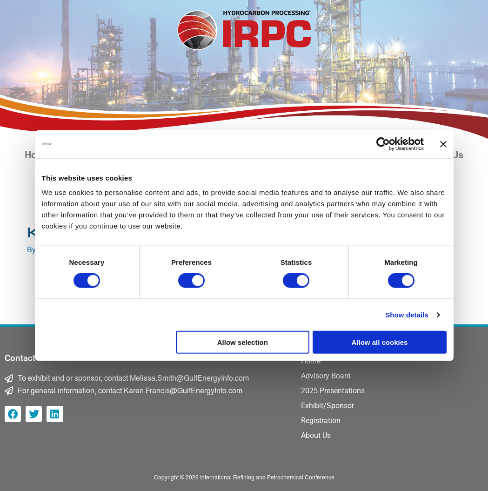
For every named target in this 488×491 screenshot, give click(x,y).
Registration (321, 420)
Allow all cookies (380, 342)
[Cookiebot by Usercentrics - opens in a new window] (383, 144)
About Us (316, 435)
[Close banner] (443, 144)
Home (311, 360)
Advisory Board (326, 375)
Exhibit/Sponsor (327, 405)
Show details (406, 314)
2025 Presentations (333, 390)
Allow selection (242, 342)
